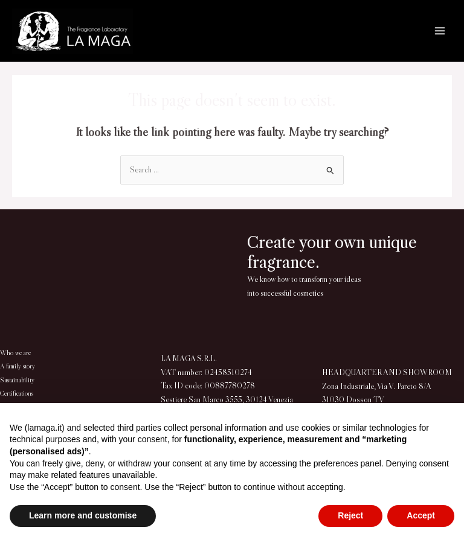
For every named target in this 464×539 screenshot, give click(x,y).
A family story (17, 366)
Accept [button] (421, 515)
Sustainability (17, 380)
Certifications (16, 393)
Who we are (15, 352)
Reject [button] (350, 515)
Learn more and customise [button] (83, 515)
